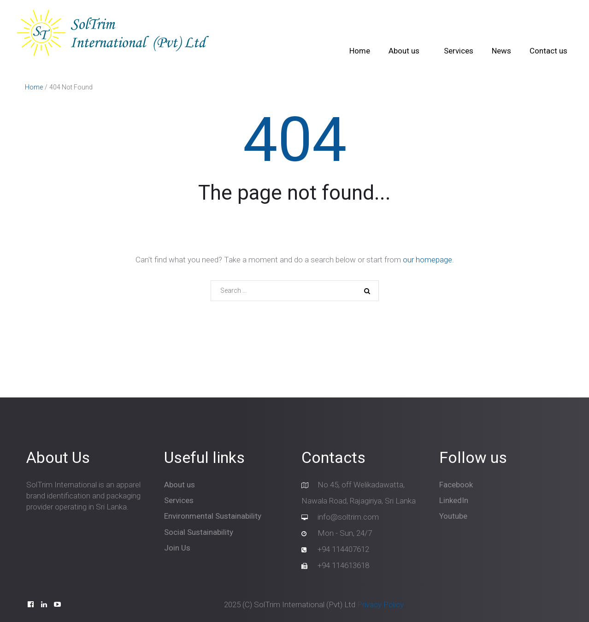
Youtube (453, 516)
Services (458, 50)
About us (404, 50)
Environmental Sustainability (212, 516)
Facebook (456, 484)
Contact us (548, 50)
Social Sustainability (198, 532)
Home (359, 50)
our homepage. (428, 259)
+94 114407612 (343, 549)
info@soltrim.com (348, 516)
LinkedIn (453, 500)
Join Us (177, 547)
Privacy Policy (380, 604)
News (501, 50)
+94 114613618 (343, 565)
